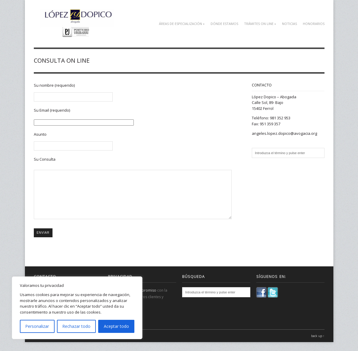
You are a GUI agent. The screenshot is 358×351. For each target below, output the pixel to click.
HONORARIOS (313, 23)
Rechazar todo (76, 326)
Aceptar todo (116, 326)
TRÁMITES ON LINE (260, 23)
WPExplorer (104, 345)
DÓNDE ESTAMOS (224, 23)
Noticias (289, 23)
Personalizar (37, 326)
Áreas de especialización (182, 23)
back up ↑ (317, 345)
